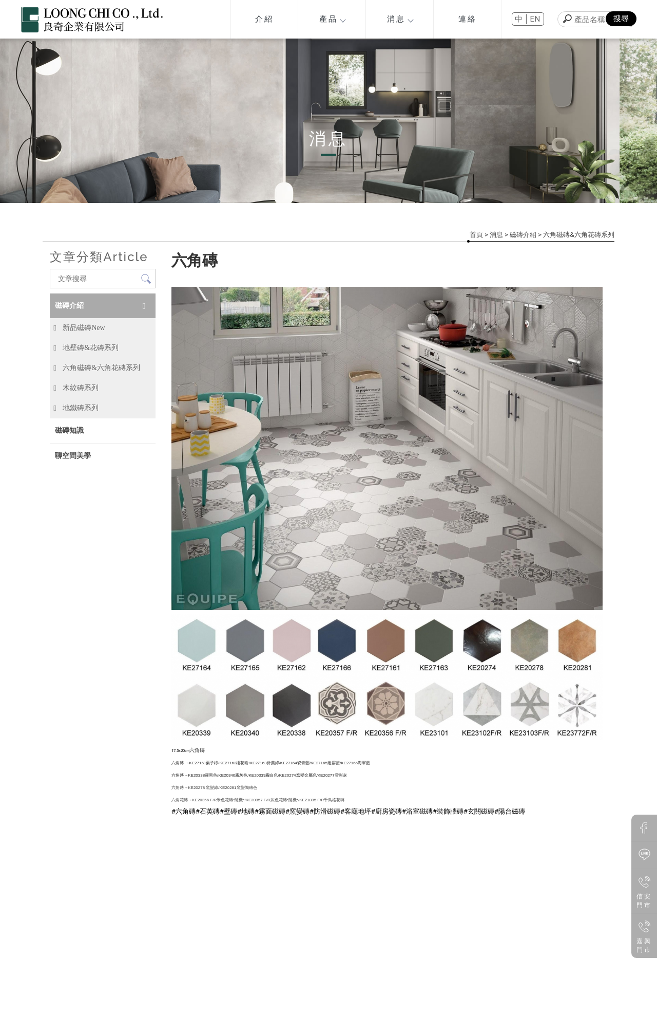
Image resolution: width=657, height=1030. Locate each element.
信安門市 (644, 891)
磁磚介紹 (523, 234)
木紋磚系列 (81, 388)
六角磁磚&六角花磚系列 (578, 234)
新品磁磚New (84, 328)
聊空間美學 (73, 455)
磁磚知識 (69, 430)
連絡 (467, 19)
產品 (332, 19)
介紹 (264, 19)
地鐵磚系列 (81, 408)
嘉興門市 (644, 935)
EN (535, 19)
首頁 (476, 234)
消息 (400, 19)
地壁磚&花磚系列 (91, 348)
